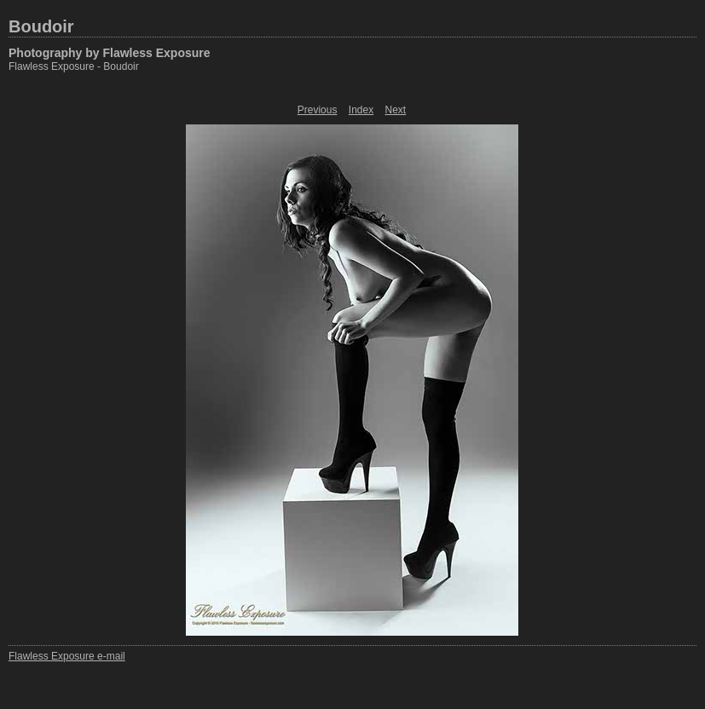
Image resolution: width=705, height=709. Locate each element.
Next (396, 110)
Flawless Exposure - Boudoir (74, 66)
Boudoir (41, 26)
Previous (318, 110)
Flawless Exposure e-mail (67, 656)
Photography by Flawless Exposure (110, 53)
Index (361, 110)
